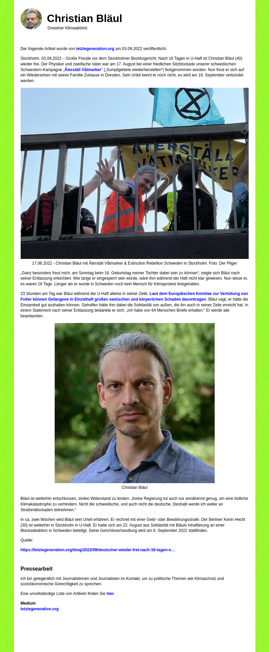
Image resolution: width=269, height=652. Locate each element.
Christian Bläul (84, 18)
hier (110, 593)
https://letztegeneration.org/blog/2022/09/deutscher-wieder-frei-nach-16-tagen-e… (98, 550)
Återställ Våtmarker (83, 69)
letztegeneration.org (95, 48)
